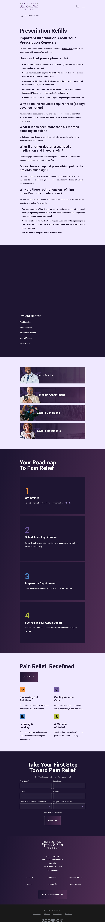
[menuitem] (52, 322)
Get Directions (52, 870)
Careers (29, 884)
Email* (22, 791)
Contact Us (52, 884)
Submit (52, 820)
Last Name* (58, 781)
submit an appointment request (51, 543)
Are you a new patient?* (62, 802)
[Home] (29, 6)
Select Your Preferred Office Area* (33, 802)
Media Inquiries (75, 884)
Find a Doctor (68, 503)
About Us (28, 677)
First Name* (24, 781)
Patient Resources (75, 877)
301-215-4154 (52, 856)
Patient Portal (67, 49)
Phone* (56, 791)
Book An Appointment (52, 894)
